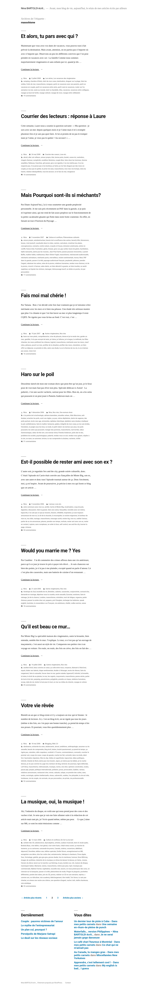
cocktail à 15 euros (54, 752)
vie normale (43, 778)
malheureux (40, 255)
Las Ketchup (53, 863)
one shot (64, 767)
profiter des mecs (66, 345)
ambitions (63, 747)
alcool (57, 747)
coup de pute (78, 507)
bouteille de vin (41, 592)
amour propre (46, 157)
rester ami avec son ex (75, 521)
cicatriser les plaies (75, 243)
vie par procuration (55, 778)
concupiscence (26, 246)
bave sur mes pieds (30, 336)
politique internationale (43, 770)
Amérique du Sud (29, 592)
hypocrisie (68, 758)
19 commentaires (29, 96)
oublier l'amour (81, 519)
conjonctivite (74, 592)
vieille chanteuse (82, 880)
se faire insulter (74, 266)
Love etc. (63, 154)
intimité (77, 673)
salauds (57, 773)
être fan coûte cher (44, 854)
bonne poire (59, 157)
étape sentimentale (46, 670)
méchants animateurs (29, 258)
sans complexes (41, 524)
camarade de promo (47, 848)
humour (74, 857)
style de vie (30, 682)
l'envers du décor (27, 863)
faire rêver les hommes (73, 160)
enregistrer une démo (28, 854)
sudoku (65, 775)
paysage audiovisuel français (54, 260)
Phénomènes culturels (71, 237)
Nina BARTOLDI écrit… (33, 8)
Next (81, 258)
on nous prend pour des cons (76, 869)
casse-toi (72, 157)
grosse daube (53, 857)
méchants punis (43, 258)
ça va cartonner (33, 848)
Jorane (84, 860)
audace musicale (67, 843)
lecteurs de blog (55, 764)
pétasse (76, 260)
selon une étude (53, 348)
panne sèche (79, 676)
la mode (48, 427)
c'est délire (35, 846)
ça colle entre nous (57, 668)
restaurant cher (42, 773)
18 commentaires (29, 606)
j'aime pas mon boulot (47, 761)
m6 (73, 863)
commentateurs (67, 752)
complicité (37, 160)
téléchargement (56, 877)
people (31, 770)
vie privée (65, 778)
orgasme (79, 597)
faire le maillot (41, 424)
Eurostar (69, 595)
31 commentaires (29, 441)
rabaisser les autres (34, 263)
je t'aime (53, 339)
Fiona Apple (81, 854)
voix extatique (26, 883)
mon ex (73, 519)
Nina (25, 78)
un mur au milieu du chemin (63, 682)
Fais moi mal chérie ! (43, 295)
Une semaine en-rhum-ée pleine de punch (95, 926)
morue (76, 258)
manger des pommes (52, 430)
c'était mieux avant (67, 846)
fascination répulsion (31, 758)
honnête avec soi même (76, 510)
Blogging (48, 744)
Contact (68, 983)
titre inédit (66, 877)
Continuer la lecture (32, 69)
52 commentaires (29, 781)
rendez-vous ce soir (61, 436)
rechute (63, 521)
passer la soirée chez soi (36, 600)
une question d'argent (58, 880)
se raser (29, 438)
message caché (56, 519)
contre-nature (44, 246)
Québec (76, 770)
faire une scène (53, 510)
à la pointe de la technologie (33, 415)
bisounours (85, 240)
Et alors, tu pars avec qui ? (49, 36)
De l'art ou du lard (67, 840)
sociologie (30, 775)
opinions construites (75, 767)
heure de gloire (74, 249)
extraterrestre (56, 854)
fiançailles (63, 510)
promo (53, 875)
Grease (50, 249)
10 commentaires (29, 175)
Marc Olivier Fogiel (52, 255)
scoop (23, 682)
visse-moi (32, 351)
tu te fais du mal (60, 172)
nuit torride (75, 430)
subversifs (58, 775)
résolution (76, 345)
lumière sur (67, 863)
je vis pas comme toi (34, 764)
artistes (57, 843)
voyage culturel (44, 93)
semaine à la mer (27, 90)
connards (77, 752)
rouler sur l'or (79, 87)
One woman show (66, 412)
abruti (25, 157)
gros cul (57, 249)
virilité (78, 438)
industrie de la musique (44, 860)
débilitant (78, 848)
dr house (59, 246)
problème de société (28, 436)
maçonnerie (60, 676)
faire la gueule (42, 510)
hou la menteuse (65, 857)
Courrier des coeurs (52, 154)
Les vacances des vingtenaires (64, 78)
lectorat (64, 764)
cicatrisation (68, 507)
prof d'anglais (57, 600)
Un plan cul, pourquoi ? (34, 929)
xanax (84, 603)
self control (64, 524)
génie (45, 249)
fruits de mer (31, 84)
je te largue (69, 339)
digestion (24, 510)
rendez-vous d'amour (77, 263)
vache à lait (71, 880)
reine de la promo (48, 263)
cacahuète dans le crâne (44, 243)
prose (61, 770)
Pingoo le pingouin (73, 872)
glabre (57, 424)
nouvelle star (55, 869)
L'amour (51, 504)
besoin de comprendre (36, 749)
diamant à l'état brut (79, 668)
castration (80, 157)
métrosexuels (43, 767)
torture (44, 438)
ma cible (30, 519)
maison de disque (81, 863)
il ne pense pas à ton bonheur (41, 166)
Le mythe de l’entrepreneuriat (37, 925)
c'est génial (44, 846)
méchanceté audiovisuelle (79, 255)
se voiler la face (53, 524)
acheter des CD (28, 843)
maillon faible (31, 255)
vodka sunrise (76, 603)
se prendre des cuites (74, 773)
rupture (32, 524)
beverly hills (76, 240)
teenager (48, 269)
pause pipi (24, 770)
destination (61, 81)
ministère (59, 597)
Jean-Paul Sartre (55, 252)
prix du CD (46, 875)
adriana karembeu (50, 415)
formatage (28, 857)
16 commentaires (29, 354)
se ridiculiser (34, 877)
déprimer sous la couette (46, 595)
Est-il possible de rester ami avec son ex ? (66, 462)
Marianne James (41, 866)
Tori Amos (74, 877)
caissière (32, 752)
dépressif (24, 851)
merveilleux (54, 258)
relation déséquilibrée (34, 172)
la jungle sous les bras (37, 427)
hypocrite (24, 513)
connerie (36, 246)
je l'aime (55, 166)
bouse (23, 243)
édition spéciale (50, 851)
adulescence (39, 843)
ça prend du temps (78, 749)
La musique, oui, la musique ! (52, 802)
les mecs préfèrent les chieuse (39, 342)
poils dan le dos (77, 433)
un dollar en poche (73, 269)
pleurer (43, 521)
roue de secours (48, 172)
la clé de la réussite (44, 516)
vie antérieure (60, 603)
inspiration (68, 513)
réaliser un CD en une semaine (67, 875)
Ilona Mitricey (82, 857)
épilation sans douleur (73, 421)
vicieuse (28, 527)
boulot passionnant (64, 749)
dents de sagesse (77, 418)
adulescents (49, 747)
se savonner (36, 438)
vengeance (71, 172)
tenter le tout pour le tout (44, 682)
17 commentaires (29, 275)
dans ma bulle (77, 755)
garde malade (61, 673)
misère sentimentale (66, 258)
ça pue (54, 418)
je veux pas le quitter (34, 169)
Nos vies (63, 334)
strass (51, 775)
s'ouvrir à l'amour (34, 266)
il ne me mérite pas (70, 163)
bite (52, 157)
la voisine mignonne (70, 516)
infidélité (60, 513)
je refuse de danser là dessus (64, 860)
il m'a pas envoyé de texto (40, 339)
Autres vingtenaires (52, 334)
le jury (60, 863)
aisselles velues (63, 415)
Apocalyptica (49, 843)
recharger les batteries (71, 600)
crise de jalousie (55, 336)
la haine (24, 676)
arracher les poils (33, 418)
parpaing (37, 679)
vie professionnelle (77, 778)
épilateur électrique (57, 421)
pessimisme (45, 679)
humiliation (84, 249)
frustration (39, 249)
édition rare (40, 851)
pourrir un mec (37, 345)
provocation (68, 770)
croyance (68, 668)
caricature (63, 243)
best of (76, 843)
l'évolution (24, 427)
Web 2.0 (55, 744)
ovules (86, 767)
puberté (50, 436)
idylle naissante (26, 252)
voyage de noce (56, 93)
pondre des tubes (35, 875)
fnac (22, 857)
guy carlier (64, 249)
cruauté (53, 246)
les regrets (51, 676)
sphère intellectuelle (41, 775)
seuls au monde (39, 90)
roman (51, 773)
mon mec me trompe (71, 169)
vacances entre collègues (80, 90)
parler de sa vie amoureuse (30, 521)
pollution (55, 770)
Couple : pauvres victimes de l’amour (42, 921)
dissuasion (32, 510)
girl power (46, 163)
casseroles (65, 592)
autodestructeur (39, 240)
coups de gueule (48, 755)
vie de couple (33, 778)
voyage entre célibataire (71, 93)
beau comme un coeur (41, 668)
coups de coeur (35, 755)
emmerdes (46, 421)
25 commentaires (29, 685)
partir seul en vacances (66, 87)
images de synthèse (28, 860)
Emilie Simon (61, 851)
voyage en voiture (80, 682)
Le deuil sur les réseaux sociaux (39, 937)
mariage (37, 519)
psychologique (41, 436)
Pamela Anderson (64, 433)
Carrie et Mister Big (57, 507)
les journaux (72, 764)
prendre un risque (64, 679)
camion (56, 243)
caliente (58, 592)
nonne (58, 767)
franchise (38, 163)
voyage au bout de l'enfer (30, 93)
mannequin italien (27, 866)
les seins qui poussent (36, 430)
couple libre (60, 160)
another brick (28, 668)
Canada (57, 848)
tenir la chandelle (52, 90)
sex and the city (74, 524)
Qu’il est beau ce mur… (45, 627)
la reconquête (57, 516)
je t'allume (60, 339)
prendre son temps (53, 521)
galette (35, 857)
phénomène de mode (58, 872)
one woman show (51, 433)
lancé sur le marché (41, 863)
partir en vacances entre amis (46, 87)
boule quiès (84, 843)
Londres (42, 597)
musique (52, 767)
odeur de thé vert (38, 433)
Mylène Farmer (36, 869)
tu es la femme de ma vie (68, 348)
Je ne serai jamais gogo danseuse (93, 936)
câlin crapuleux (41, 752)
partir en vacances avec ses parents (66, 84)
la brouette (84, 673)
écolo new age (36, 421)
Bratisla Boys (25, 846)
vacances (66, 90)
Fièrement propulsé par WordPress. (50, 983)
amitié (47, 507)
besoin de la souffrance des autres (58, 240)
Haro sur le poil (37, 374)
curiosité (68, 755)
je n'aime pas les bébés (69, 761)
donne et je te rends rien (70, 336)
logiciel (53, 342)
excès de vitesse (74, 670)
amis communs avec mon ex (33, 507)
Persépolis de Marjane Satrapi (38, 933)
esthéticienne (31, 424)
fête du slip (44, 758)
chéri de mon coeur (49, 81)
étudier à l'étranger (60, 670)
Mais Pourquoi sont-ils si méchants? (61, 195)
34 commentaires (29, 530)
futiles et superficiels (56, 758)
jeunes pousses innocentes (72, 252)
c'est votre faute (54, 846)
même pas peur (62, 866)
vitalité (67, 603)
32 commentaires (29, 886)
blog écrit (48, 749)
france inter (30, 249)
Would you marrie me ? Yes (51, 551)
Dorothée (31, 851)
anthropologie (73, 747)
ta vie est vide (84, 775)
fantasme (50, 424)
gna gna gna (43, 857)
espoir (23, 670)
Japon (58, 761)
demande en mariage (28, 595)
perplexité (68, 260)
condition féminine (48, 160)
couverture (71, 848)
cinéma (63, 848)
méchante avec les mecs (75, 342)
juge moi (45, 764)
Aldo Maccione (75, 415)
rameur (81, 770)
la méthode (77, 339)
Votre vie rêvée (37, 705)
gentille (27, 339)
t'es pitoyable (73, 775)
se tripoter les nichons (36, 269)
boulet (66, 157)
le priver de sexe (48, 169)
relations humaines (62, 263)
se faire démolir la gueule (59, 266)
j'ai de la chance (33, 597)
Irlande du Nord (32, 761)
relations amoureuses (28, 773)
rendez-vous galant (75, 436)
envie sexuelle (60, 595)
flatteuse (31, 163)
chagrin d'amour (26, 160)
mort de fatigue (69, 597)
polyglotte (54, 679)
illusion (53, 513)
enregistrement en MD (75, 851)
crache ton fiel (59, 755)
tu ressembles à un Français (44, 603)
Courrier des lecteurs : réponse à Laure (63, 116)
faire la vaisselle (35, 673)
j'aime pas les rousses (41, 252)
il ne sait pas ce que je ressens (39, 513)
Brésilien (51, 592)
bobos (54, 749)
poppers (49, 600)
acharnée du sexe (38, 747)
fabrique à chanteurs (69, 854)
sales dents (45, 266)
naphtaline (46, 869)
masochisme (41, 84)
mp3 (70, 866)
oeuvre (63, 869)
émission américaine (70, 246)
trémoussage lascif (59, 269)
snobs (23, 775)
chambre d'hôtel (36, 81)
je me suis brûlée (83, 424)
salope (63, 773)
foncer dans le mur (48, 673)
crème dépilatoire (64, 418)
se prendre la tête (40, 348)
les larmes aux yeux (70, 427)
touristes (30, 603)
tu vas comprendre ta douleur (57, 438)
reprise (81, 875)
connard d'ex (84, 592)
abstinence (27, 747)
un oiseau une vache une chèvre (38, 880)
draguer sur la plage (73, 81)
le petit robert (57, 427)
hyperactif (70, 673)
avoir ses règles (45, 418)
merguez (49, 84)
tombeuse (24, 778)
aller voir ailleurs (34, 157)
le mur (45, 676)
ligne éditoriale (82, 764)
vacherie (72, 438)
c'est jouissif (30, 243)
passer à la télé (37, 260)
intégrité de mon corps (68, 424)
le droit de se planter (34, 676)
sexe (84, 773)
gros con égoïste (57, 163)
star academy (45, 877)
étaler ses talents (32, 670)
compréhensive (43, 336)
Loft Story (24, 767)
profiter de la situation (51, 345)
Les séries (49, 78)
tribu (60, 90)
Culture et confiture (55, 237)
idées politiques (78, 758)
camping (26, 81)
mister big (66, 519)
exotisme (76, 595)
